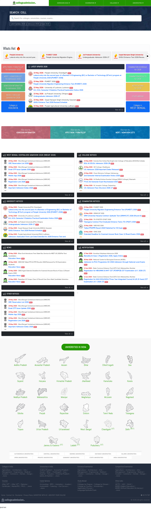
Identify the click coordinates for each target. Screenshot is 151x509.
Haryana (50, 479)
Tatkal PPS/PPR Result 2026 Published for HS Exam (105, 232)
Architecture (17, 476)
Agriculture (6, 476)
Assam (42, 478)
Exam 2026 (45, 24)
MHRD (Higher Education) (124, 492)
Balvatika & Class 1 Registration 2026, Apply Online (105, 259)
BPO (51, 490)
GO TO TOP (145, 501)
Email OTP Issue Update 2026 (29, 173)
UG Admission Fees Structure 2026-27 (100, 191)
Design (29, 479)
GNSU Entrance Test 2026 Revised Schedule (57, 101)
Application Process (85, 494)
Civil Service (63, 492)
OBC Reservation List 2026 (29, 167)
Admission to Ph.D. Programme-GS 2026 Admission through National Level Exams (114, 267)
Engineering (18, 478)
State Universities (35, 463)
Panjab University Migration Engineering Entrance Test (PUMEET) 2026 (60, 82)
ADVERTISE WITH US (40, 501)
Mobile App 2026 (29, 179)
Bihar (49, 478)
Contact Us (10, 501)
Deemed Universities (56, 459)
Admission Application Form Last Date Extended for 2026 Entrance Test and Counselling (67, 107)
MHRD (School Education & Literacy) (129, 494)
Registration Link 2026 (29, 185)
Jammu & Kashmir (46, 481)
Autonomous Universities (19, 459)
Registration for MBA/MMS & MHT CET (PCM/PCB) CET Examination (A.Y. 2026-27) (114, 275)
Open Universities (107, 459)
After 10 (6, 490)
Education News (37, 260)
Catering (53, 492)
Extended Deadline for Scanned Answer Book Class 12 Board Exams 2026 (114, 238)
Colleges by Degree (85, 490)
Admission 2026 (63, 3)
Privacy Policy (28, 501)
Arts (25, 476)
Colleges (114, 3)
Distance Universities (74, 459)
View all (119, 109)
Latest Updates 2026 (17, 24)
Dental (22, 479)
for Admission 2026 (13, 68)
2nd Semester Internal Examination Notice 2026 (104, 179)
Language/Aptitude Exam (87, 496)
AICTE (117, 490)
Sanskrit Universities (18, 463)
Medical (27, 478)
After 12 (15, 490)
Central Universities (39, 459)
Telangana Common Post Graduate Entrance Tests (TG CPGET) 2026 (112, 225)
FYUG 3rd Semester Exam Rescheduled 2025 (109, 185)
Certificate (6, 492)
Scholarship (98, 492)
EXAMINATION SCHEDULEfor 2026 (138, 68)
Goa (64, 478)
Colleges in (13, 107)
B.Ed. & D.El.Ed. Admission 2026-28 (114, 167)
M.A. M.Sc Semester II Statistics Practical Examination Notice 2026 (58, 89)
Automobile (44, 492)
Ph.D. (23, 492)
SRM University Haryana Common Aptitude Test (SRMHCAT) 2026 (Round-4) (115, 219)
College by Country (85, 492)
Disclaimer (18, 501)
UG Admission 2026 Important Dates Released (103, 173)
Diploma (24, 490)
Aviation (5, 479)
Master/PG (15, 492)
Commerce (14, 479)
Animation (59, 490)
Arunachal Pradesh (61, 476)
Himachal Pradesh (62, 479)
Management (7, 478)
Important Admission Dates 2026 (29, 191)
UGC (123, 490)
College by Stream (101, 490)
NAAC (129, 490)
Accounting (44, 490)
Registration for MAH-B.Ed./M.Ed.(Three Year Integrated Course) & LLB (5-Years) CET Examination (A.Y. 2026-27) (116, 284)
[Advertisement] (75, 37)
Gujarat (42, 479)
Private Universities (124, 459)
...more (4, 481)
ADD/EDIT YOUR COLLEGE (57, 501)
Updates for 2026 (13, 96)
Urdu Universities (50, 463)
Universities (138, 3)
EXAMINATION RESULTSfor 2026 (138, 77)
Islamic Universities (92, 459)
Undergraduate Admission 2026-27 (53, 95)
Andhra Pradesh (46, 476)
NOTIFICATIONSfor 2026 (138, 87)
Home (3, 501)
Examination (90, 3)
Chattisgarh (56, 478)
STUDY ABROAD (138, 96)
